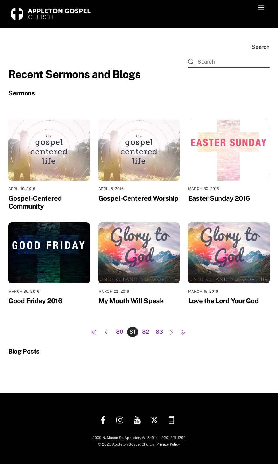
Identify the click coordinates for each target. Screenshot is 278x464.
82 (145, 332)
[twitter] (155, 419)
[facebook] (104, 419)
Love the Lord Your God (223, 301)
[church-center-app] (172, 419)
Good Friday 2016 (35, 301)
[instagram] (121, 419)
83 (159, 332)
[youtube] (138, 419)
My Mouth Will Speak (131, 301)
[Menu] (261, 7)
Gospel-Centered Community (35, 202)
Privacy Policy (168, 444)
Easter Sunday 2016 (219, 198)
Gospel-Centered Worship (138, 198)
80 (119, 332)
